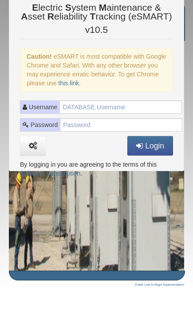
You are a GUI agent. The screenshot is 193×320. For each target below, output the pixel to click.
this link (69, 83)
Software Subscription (50, 173)
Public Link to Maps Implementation (160, 284)
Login (150, 145)
